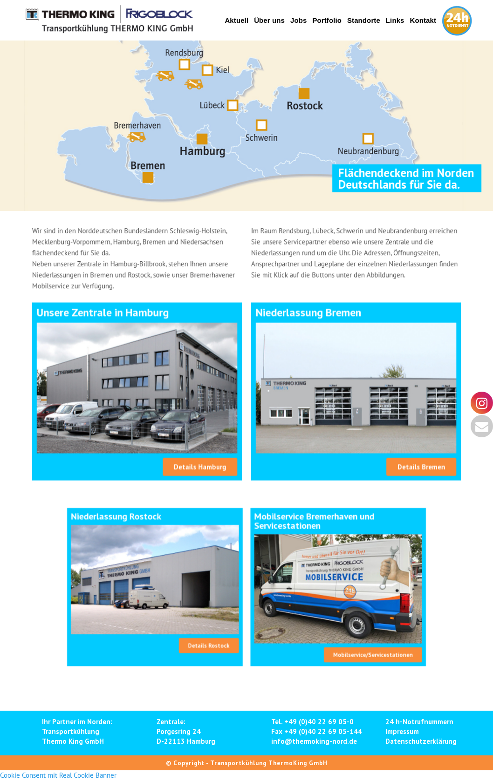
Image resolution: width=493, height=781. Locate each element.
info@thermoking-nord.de (314, 741)
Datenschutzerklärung (421, 741)
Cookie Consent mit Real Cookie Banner (58, 775)
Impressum (402, 731)
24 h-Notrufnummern (419, 721)
